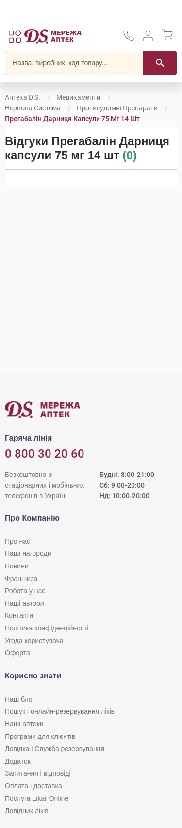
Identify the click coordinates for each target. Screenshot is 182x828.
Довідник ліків (27, 810)
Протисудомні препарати (117, 108)
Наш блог (20, 699)
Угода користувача (34, 640)
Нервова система (33, 108)
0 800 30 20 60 (44, 453)
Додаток (18, 761)
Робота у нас (25, 591)
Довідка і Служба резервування (54, 748)
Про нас (17, 541)
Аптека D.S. (22, 97)
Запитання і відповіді (38, 773)
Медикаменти (78, 97)
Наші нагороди (28, 553)
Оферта (17, 653)
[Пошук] (160, 63)
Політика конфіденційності (46, 628)
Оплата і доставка (33, 786)
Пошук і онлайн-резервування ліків (60, 711)
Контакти (19, 615)
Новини (17, 566)
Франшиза (21, 579)
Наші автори (24, 603)
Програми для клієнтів (40, 736)
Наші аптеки (24, 724)
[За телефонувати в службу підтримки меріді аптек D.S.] (128, 39)
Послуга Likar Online (36, 798)
